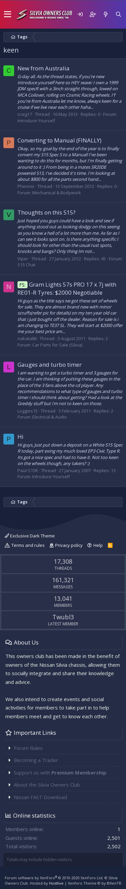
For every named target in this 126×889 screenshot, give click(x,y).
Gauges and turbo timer (49, 364)
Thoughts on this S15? (46, 212)
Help (98, 545)
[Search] (118, 14)
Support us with (60, 772)
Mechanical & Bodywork (56, 193)
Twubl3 (63, 617)
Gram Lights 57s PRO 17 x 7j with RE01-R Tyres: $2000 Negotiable (66, 288)
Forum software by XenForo (54, 877)
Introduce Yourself (36, 121)
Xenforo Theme (94, 883)
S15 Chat (26, 265)
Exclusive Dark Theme (30, 536)
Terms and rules (28, 545)
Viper (22, 259)
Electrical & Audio (49, 417)
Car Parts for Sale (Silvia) (57, 345)
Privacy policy (69, 545)
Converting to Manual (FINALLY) (59, 140)
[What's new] (105, 14)
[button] (7, 14)
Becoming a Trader (36, 760)
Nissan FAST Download (40, 797)
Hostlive (56, 883)
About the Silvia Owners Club (47, 784)
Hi (20, 436)
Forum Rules (28, 748)
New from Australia (43, 68)
